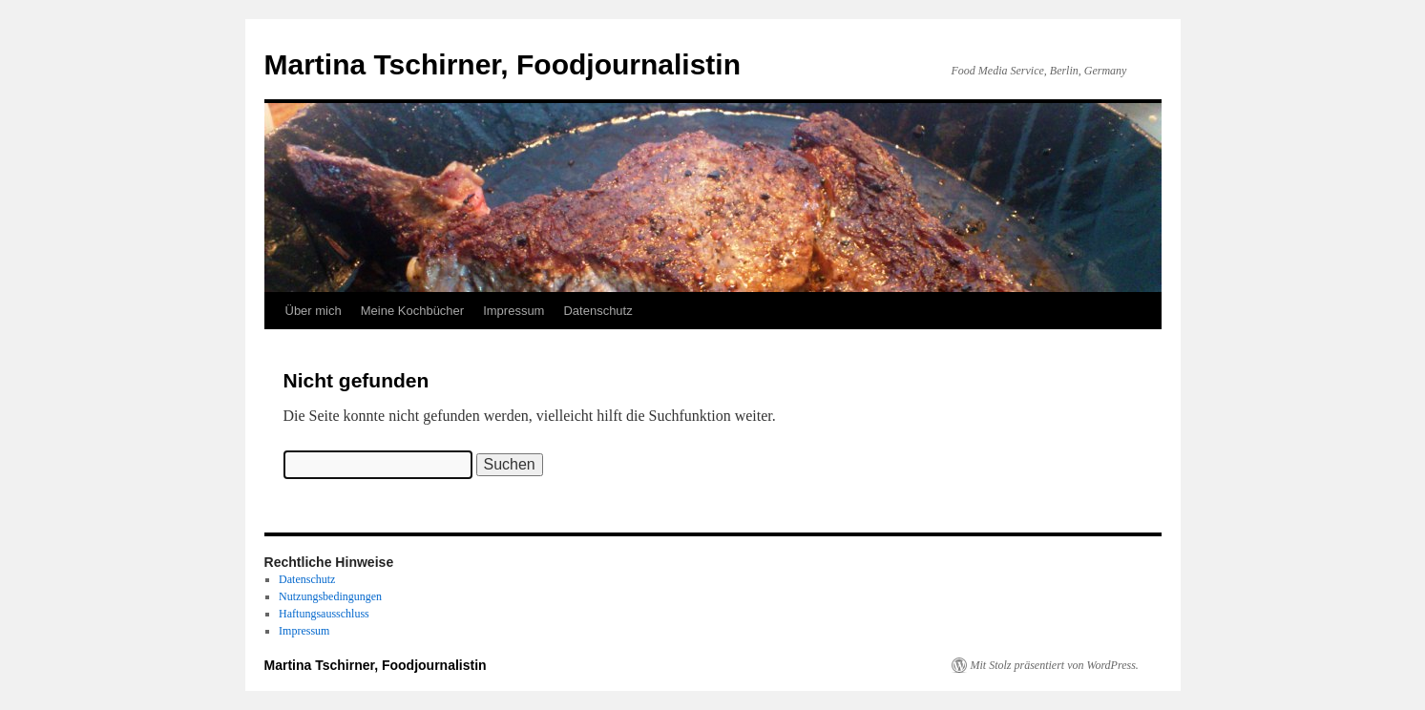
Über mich (313, 310)
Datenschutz (597, 310)
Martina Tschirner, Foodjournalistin (503, 64)
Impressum (513, 310)
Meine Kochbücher (412, 310)
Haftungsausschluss (324, 613)
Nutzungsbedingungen (330, 596)
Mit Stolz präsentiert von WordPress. (1055, 665)
